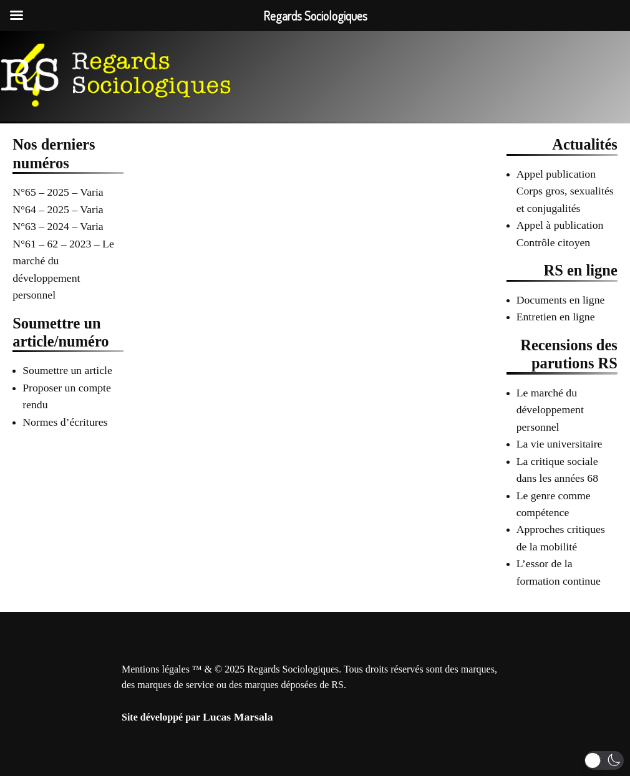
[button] (604, 760)
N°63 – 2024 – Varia (58, 226)
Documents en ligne (560, 300)
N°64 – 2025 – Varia (58, 209)
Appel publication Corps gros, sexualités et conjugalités (565, 191)
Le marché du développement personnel (550, 409)
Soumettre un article (67, 370)
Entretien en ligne (555, 316)
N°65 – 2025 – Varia (58, 192)
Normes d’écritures (64, 422)
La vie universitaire (559, 444)
